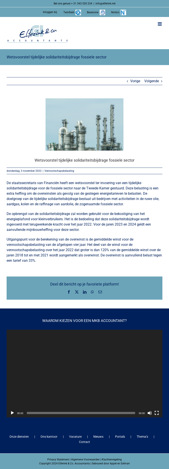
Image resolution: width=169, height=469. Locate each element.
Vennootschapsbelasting (59, 170)
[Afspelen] (12, 413)
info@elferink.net (106, 3)
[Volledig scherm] (156, 413)
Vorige (135, 81)
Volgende (151, 81)
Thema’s (142, 436)
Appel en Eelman (120, 463)
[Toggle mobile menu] (160, 24)
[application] (84, 373)
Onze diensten (19, 436)
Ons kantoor (48, 436)
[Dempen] (149, 413)
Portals (120, 436)
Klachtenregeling (112, 459)
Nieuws (98, 436)
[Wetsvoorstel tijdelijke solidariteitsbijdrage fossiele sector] (84, 124)
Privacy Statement (58, 459)
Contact (84, 442)
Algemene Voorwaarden (85, 459)
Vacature (75, 436)
